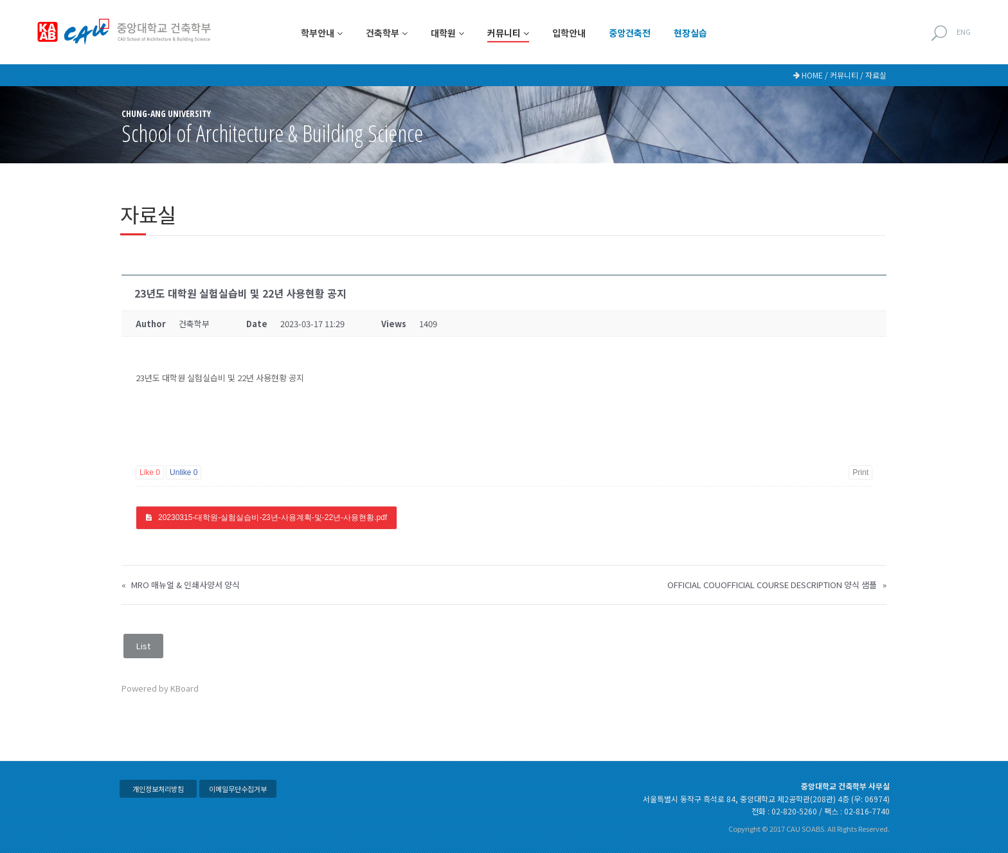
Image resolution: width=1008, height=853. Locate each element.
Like (150, 472)
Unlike (183, 472)
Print (860, 472)
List (143, 646)
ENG (964, 31)
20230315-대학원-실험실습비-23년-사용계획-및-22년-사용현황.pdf (272, 517)
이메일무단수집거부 (238, 789)
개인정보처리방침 (158, 789)
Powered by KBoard (160, 688)
